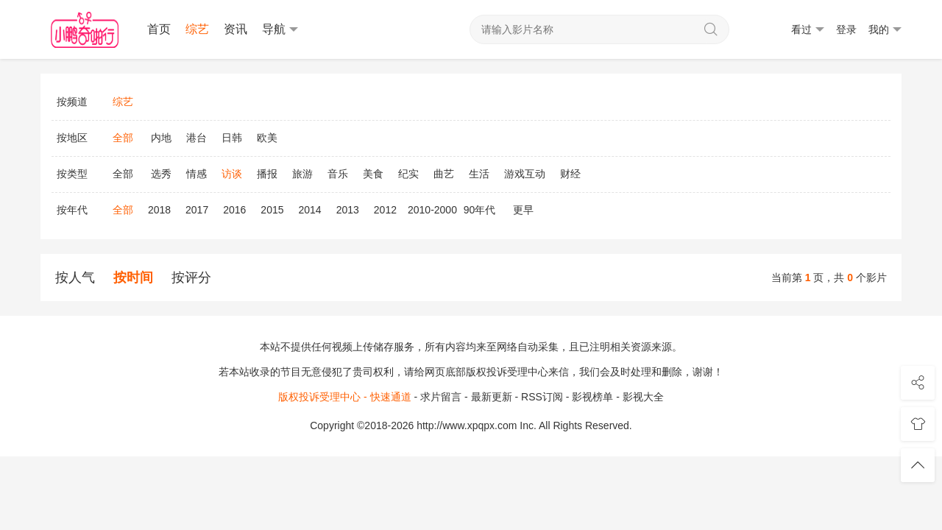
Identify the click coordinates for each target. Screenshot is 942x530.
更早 (523, 210)
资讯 (235, 29)
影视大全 (643, 397)
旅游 (302, 174)
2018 (159, 210)
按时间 (133, 277)
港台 (196, 138)
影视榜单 (592, 397)
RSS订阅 (542, 397)
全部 (123, 174)
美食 (373, 174)
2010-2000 (432, 210)
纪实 (408, 174)
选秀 (161, 174)
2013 (347, 210)
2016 (234, 210)
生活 (479, 174)
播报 (267, 174)
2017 (196, 210)
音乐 (337, 174)
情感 (196, 174)
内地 (161, 138)
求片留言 (440, 397)
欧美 (267, 138)
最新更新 (491, 397)
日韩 (232, 138)
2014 (310, 210)
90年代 (480, 210)
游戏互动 (524, 174)
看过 (807, 30)
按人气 (75, 277)
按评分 (191, 277)
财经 (570, 174)
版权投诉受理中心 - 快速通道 (344, 397)
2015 (272, 210)
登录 (846, 29)
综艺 (197, 29)
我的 (885, 30)
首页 (159, 29)
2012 (385, 210)
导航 (280, 29)
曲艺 (443, 174)
